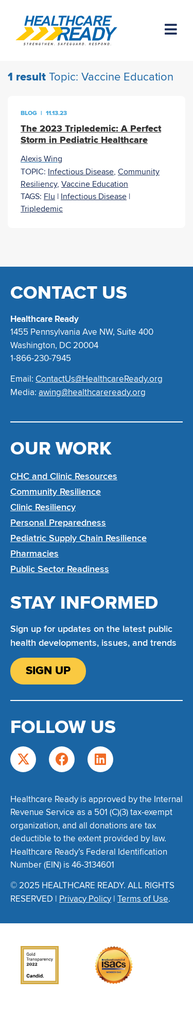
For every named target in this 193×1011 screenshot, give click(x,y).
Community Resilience (55, 491)
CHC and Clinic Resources (63, 476)
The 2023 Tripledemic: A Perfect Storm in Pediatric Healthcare (91, 134)
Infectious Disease (81, 172)
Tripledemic (42, 209)
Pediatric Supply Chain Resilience (78, 538)
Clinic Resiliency (43, 507)
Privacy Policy (85, 898)
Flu (49, 196)
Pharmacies (34, 553)
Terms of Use (142, 898)
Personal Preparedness (58, 522)
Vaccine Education (94, 184)
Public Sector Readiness (59, 569)
